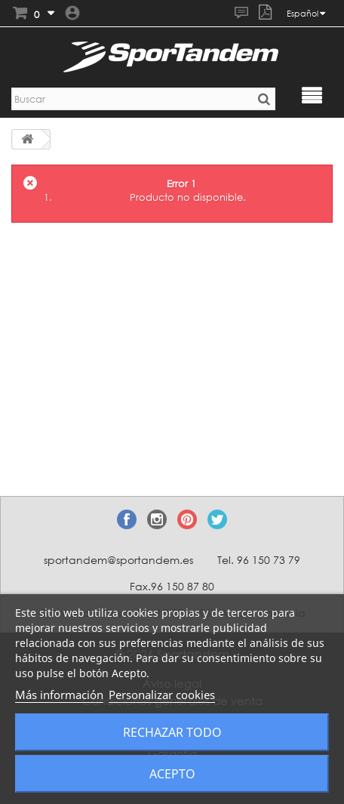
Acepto (172, 773)
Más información (59, 694)
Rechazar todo (172, 732)
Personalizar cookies (162, 694)
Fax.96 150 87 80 (172, 586)
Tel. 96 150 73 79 (258, 559)
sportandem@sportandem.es (118, 559)
